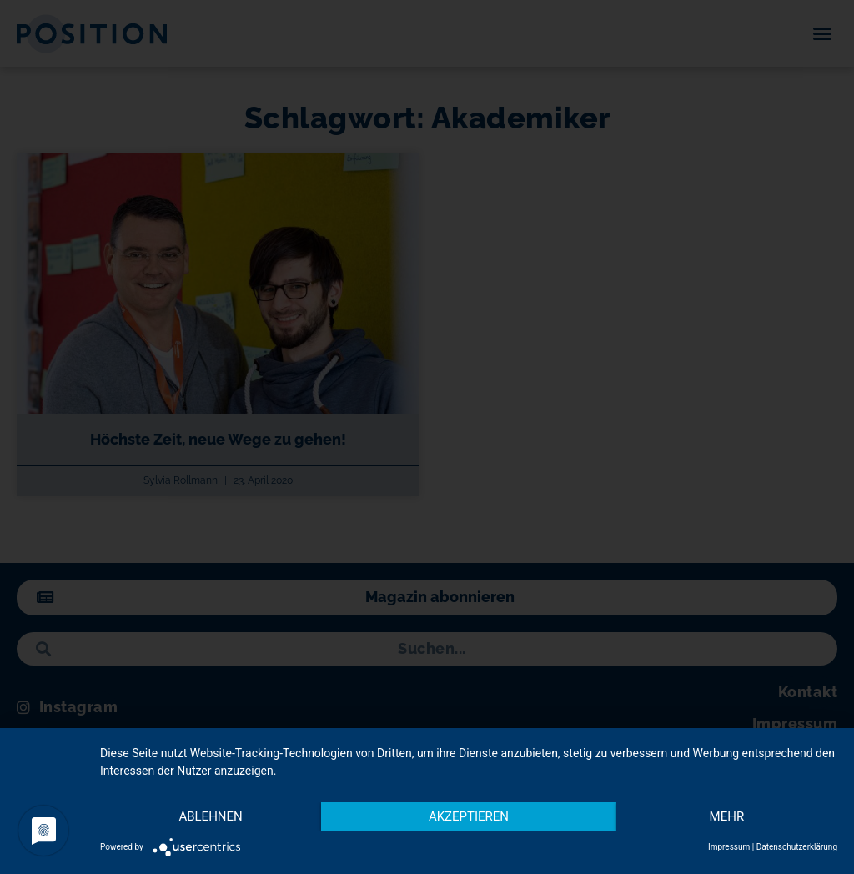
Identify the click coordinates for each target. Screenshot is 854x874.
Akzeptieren (469, 816)
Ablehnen (210, 816)
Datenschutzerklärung (796, 846)
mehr (727, 816)
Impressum (729, 846)
